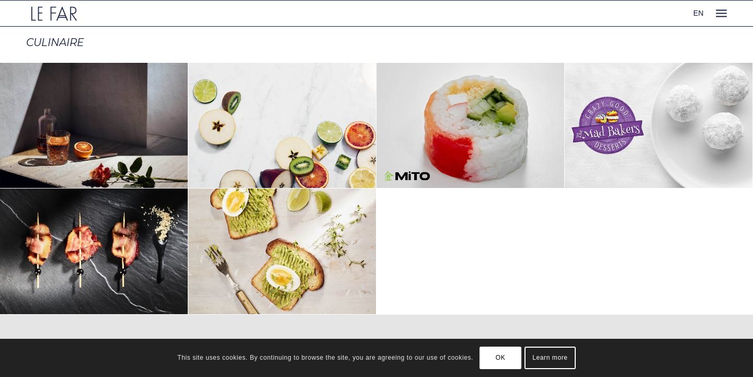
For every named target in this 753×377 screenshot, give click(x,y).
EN (698, 13)
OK (501, 357)
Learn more (549, 357)
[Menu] (721, 13)
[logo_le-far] (54, 13)
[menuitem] (721, 13)
